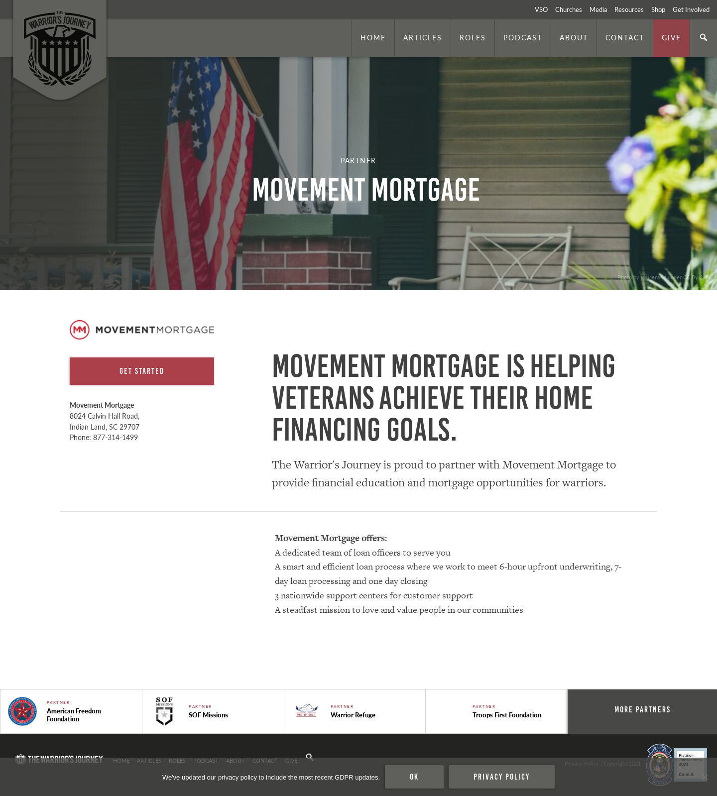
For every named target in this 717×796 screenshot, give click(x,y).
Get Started (142, 370)
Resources (629, 9)
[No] (705, 777)
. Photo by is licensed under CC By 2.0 (660, 277)
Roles (473, 37)
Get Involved (691, 9)
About (574, 37)
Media (598, 9)
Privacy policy (502, 776)
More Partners (642, 709)
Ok (414, 776)
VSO (541, 9)
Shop (658, 9)
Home (373, 37)
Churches (568, 9)
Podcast (522, 37)
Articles (422, 37)
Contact (624, 37)
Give (671, 37)
